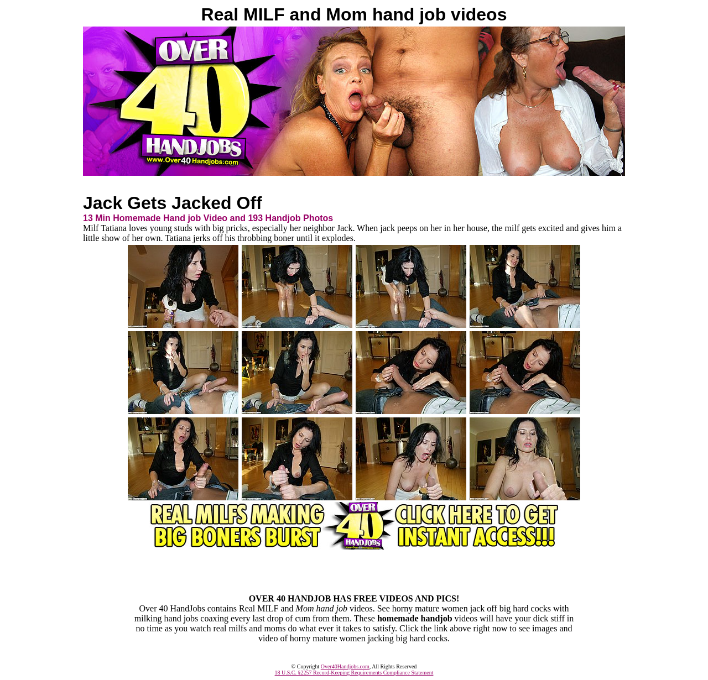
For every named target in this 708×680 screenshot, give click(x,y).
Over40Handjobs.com (345, 666)
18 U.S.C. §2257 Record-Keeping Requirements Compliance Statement (354, 672)
